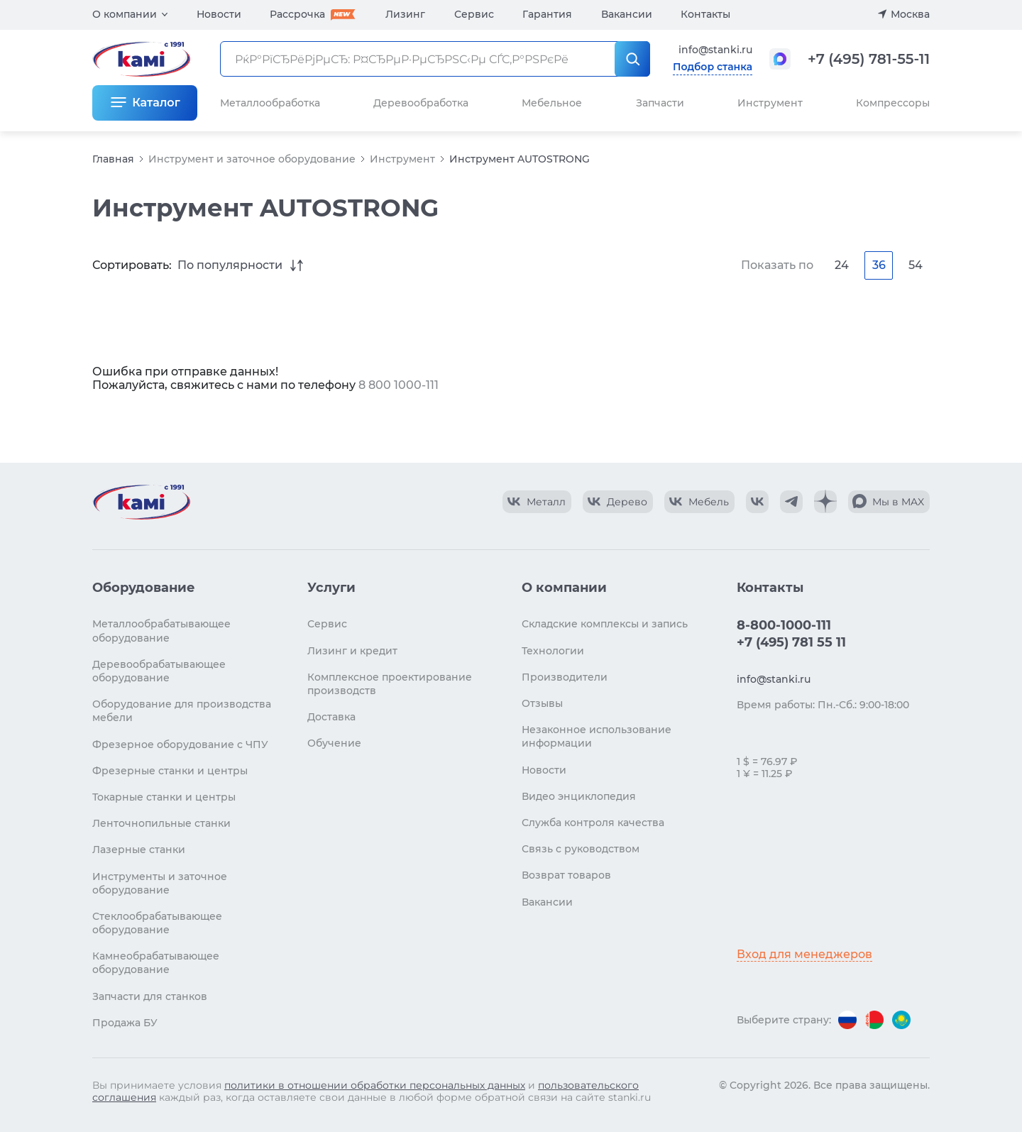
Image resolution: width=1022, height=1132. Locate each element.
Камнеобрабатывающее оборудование (155, 963)
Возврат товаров (566, 875)
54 (915, 265)
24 (842, 265)
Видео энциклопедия (579, 796)
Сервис (474, 14)
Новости (219, 14)
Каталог (156, 102)
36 (879, 265)
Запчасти (660, 103)
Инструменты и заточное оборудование (159, 883)
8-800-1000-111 (784, 625)
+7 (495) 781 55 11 (791, 642)
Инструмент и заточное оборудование (252, 159)
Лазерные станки (138, 849)
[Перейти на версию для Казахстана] (901, 1020)
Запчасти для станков (149, 996)
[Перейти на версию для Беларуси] (874, 1020)
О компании (124, 14)
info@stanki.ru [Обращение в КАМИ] (715, 49)
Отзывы (542, 703)
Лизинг (405, 14)
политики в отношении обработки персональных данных (374, 1085)
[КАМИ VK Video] (536, 501)
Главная (113, 159)
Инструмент (402, 159)
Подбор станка (712, 66)
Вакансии (626, 14)
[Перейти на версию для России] (847, 1020)
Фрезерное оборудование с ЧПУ (180, 744)
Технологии (553, 650)
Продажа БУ (125, 1022)
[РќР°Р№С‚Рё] (632, 59)
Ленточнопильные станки (161, 823)
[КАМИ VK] (757, 501)
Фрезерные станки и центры (170, 770)
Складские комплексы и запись (605, 623)
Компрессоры (893, 103)
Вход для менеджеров (804, 954)
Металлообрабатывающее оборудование (161, 630)
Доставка (331, 716)
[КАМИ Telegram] (791, 501)
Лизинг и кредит (352, 650)
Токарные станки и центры (164, 797)
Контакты (705, 14)
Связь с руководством (580, 848)
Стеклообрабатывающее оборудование (157, 923)
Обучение (334, 743)
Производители (565, 677)
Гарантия (547, 14)
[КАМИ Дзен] (825, 501)
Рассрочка (297, 14)
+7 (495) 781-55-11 (869, 58)
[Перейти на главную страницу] (141, 502)
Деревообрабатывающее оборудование (159, 671)
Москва (910, 14)
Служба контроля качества (593, 822)
